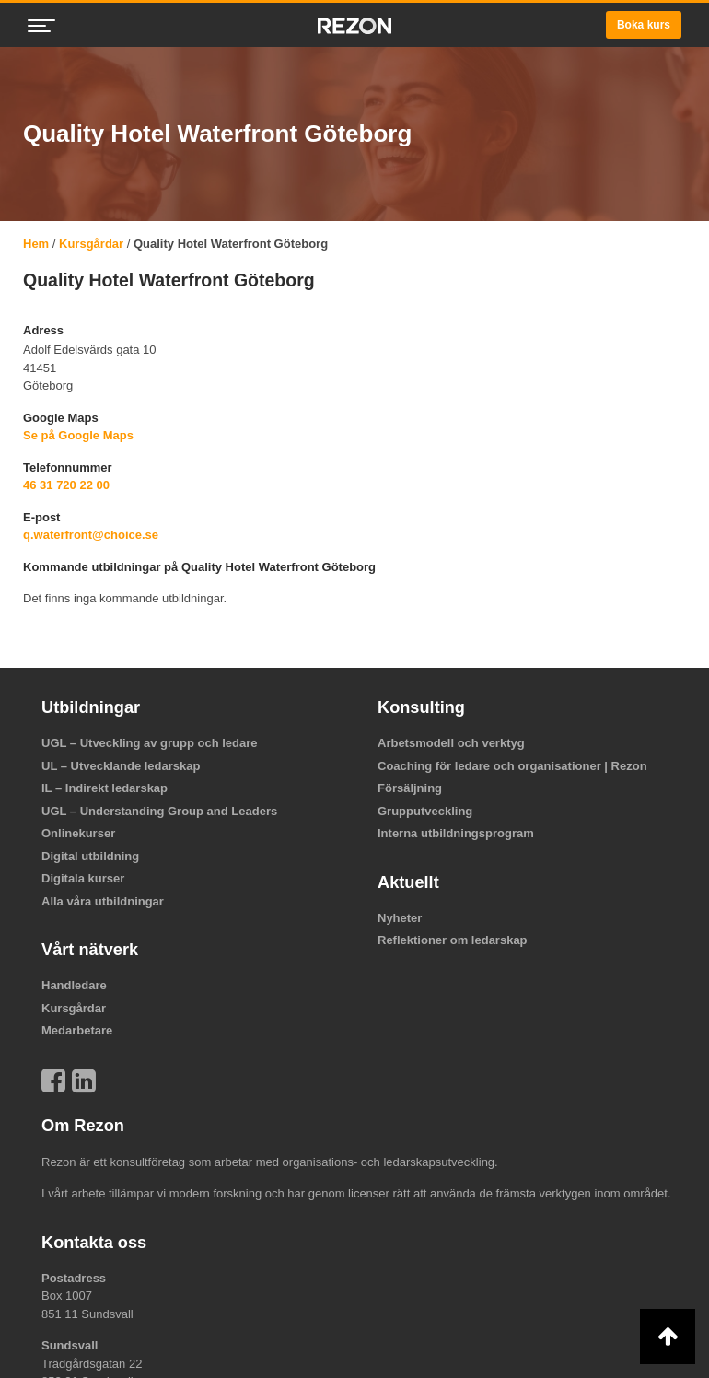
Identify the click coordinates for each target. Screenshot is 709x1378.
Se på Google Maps (78, 435)
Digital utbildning (90, 856)
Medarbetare (76, 1030)
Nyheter (400, 918)
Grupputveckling (425, 811)
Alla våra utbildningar (102, 901)
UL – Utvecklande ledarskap (120, 766)
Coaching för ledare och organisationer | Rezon (512, 766)
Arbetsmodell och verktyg (451, 743)
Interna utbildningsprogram (456, 833)
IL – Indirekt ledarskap (104, 788)
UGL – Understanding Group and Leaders (159, 811)
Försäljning (410, 788)
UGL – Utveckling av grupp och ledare (149, 743)
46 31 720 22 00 (66, 485)
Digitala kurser (82, 878)
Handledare (74, 985)
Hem (36, 244)
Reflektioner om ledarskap (453, 940)
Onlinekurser (78, 833)
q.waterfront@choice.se (90, 535)
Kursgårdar (91, 244)
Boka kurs (643, 24)
